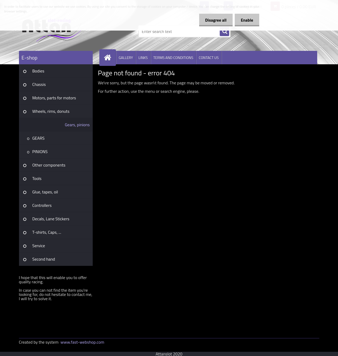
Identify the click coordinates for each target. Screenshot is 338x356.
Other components (49, 165)
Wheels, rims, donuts (51, 111)
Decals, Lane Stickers (51, 219)
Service (38, 245)
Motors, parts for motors (54, 98)
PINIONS (40, 151)
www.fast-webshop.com (82, 342)
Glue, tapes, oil (45, 192)
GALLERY (126, 57)
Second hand (43, 259)
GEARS (38, 138)
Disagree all (214, 20)
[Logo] (55, 31)
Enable (246, 20)
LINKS (143, 57)
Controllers (42, 205)
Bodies (38, 71)
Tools (37, 178)
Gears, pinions (77, 124)
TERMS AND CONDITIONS (173, 57)
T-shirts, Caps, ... (46, 232)
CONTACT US (209, 57)
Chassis (39, 84)
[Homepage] (110, 57)
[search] (224, 32)
